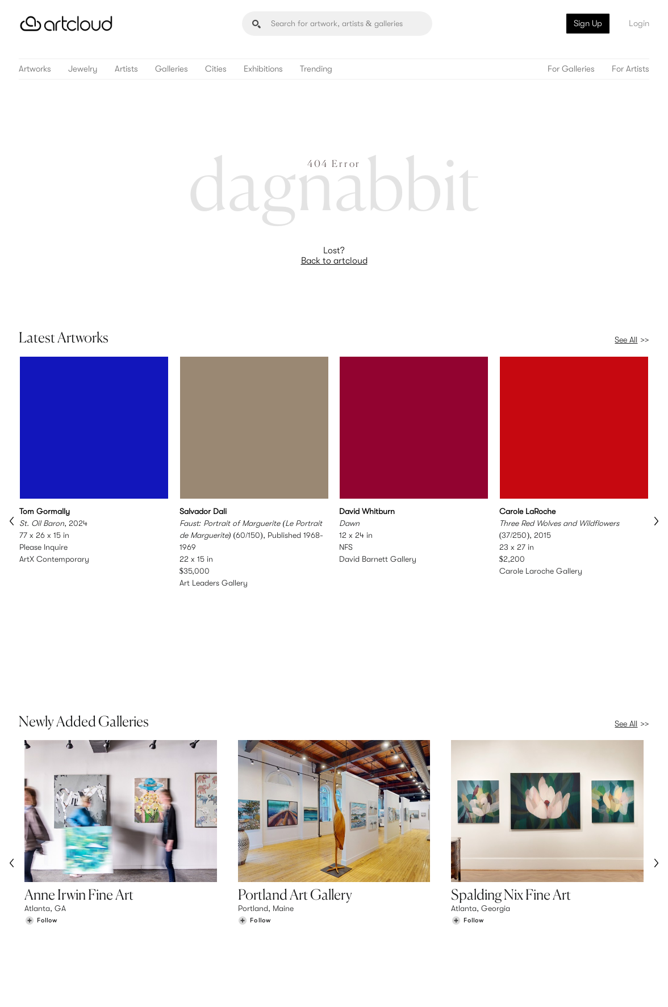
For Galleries (571, 69)
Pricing (199, 926)
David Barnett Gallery (377, 558)
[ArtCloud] (66, 23)
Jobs (520, 926)
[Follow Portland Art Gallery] (254, 824)
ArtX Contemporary (54, 558)
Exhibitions (263, 69)
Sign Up (588, 23)
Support (201, 937)
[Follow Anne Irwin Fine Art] (40, 824)
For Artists (630, 69)
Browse (37, 914)
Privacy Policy (112, 991)
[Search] (337, 23)
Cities (216, 69)
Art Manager (371, 937)
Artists (126, 69)
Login (639, 23)
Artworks (35, 69)
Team (521, 914)
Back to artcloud (334, 261)
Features (202, 914)
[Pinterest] (533, 985)
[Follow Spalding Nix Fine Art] (467, 824)
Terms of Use (67, 991)
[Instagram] (508, 985)
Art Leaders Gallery (213, 582)
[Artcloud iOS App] (608, 984)
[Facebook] (559, 985)
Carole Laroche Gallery (540, 570)
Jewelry (83, 69)
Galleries (171, 69)
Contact (526, 937)
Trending (316, 69)
